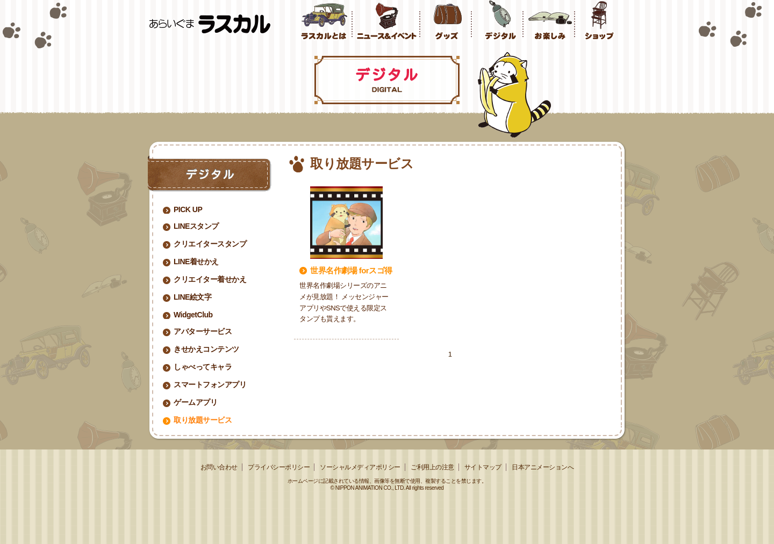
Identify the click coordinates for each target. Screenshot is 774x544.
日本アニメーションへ (543, 467)
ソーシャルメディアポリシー (360, 467)
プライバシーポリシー (279, 467)
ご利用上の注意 (432, 467)
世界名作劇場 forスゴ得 (351, 270)
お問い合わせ (219, 467)
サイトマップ (482, 467)
